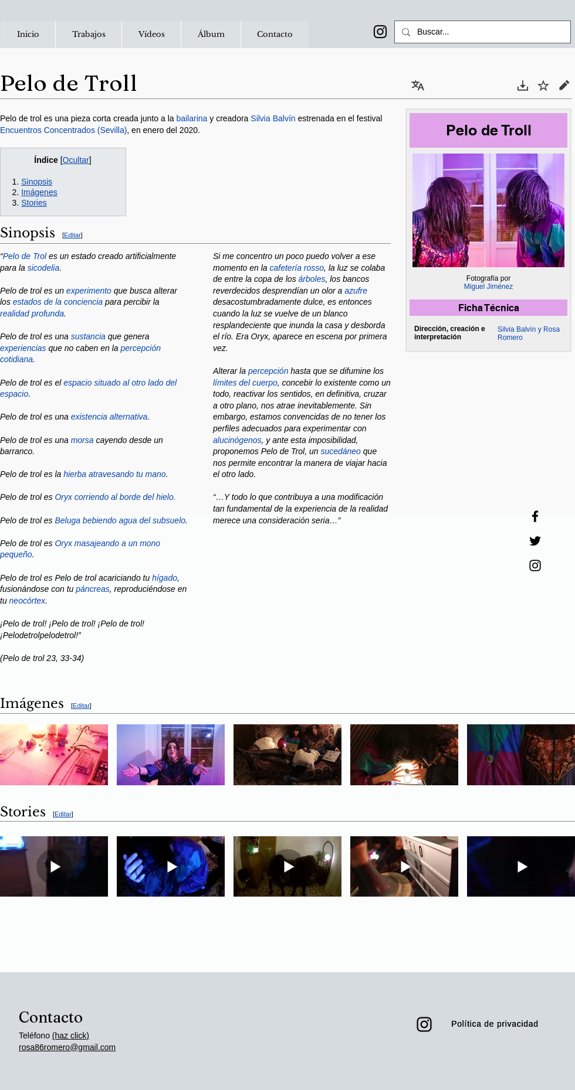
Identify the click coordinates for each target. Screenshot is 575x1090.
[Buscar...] (481, 32)
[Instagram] (380, 31)
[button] (88, 34)
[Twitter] (535, 541)
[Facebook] (535, 516)
